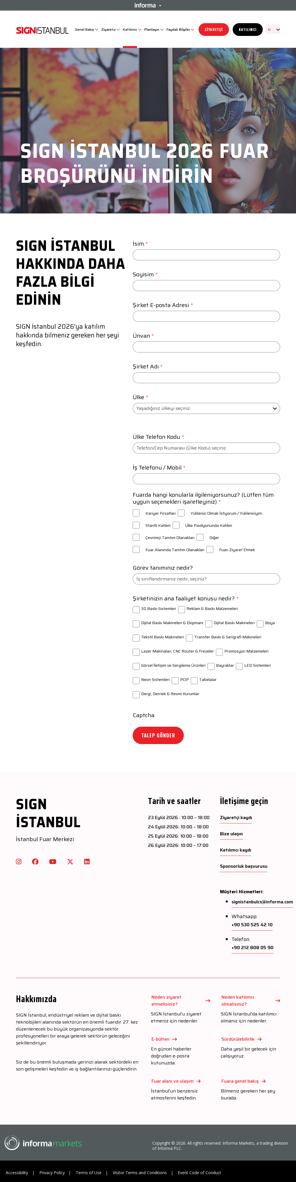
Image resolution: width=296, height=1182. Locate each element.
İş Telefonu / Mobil (160, 467)
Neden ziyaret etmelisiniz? (166, 1000)
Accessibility (17, 1172)
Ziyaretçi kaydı (236, 817)
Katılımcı (130, 29)
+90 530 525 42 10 (252, 924)
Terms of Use (88, 1172)
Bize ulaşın (231, 833)
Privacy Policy (52, 1172)
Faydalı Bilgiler (178, 29)
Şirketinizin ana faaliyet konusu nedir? (186, 598)
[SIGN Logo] (42, 29)
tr (269, 29)
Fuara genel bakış (240, 1081)
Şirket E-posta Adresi (164, 305)
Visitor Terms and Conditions (140, 1172)
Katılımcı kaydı (235, 850)
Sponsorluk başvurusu (243, 866)
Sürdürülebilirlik (238, 1039)
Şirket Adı (148, 366)
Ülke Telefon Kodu (159, 436)
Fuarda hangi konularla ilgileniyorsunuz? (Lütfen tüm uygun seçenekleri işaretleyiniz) (203, 498)
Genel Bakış (84, 29)
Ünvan (144, 335)
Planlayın (151, 29)
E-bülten (160, 1039)
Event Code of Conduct (199, 1172)
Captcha (143, 715)
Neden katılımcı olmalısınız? (237, 1000)
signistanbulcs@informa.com (262, 901)
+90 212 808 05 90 (252, 947)
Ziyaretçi (108, 29)
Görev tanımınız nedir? (163, 567)
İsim (141, 243)
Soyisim (146, 274)
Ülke (141, 397)
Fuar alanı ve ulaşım (172, 1081)
